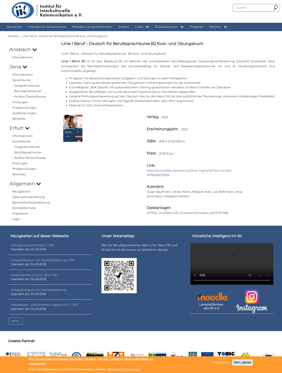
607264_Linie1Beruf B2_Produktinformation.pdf (180, 213)
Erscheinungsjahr (162, 129)
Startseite (13, 36)
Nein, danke (242, 362)
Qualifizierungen (24, 113)
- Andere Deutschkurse (29, 96)
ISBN (151, 141)
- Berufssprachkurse (26, 91)
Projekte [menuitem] (196, 27)
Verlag (152, 117)
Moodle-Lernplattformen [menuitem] (92, 27)
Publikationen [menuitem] (171, 27)
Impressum (20, 213)
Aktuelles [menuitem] (14, 27)
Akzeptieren (221, 362)
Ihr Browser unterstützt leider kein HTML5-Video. (231, 264)
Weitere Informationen (123, 369)
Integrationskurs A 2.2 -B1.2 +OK (34, 275)
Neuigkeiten (21, 191)
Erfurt (19, 128)
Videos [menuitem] (123, 27)
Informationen (22, 57)
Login (16, 219)
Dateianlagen (159, 208)
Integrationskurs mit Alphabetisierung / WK (43, 260)
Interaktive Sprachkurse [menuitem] (47, 27)
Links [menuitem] (143, 27)
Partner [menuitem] (219, 27)
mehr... (15, 321)
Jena (18, 67)
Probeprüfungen (24, 108)
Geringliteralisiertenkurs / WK (32, 245)
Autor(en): (155, 187)
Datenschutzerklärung (28, 197)
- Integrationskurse (26, 85)
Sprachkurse (21, 80)
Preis (151, 153)
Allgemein (25, 183)
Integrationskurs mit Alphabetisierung (39, 290)
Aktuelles (19, 118)
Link (150, 165)
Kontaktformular (24, 208)
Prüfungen (20, 102)
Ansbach (23, 49)
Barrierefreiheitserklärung (31, 202)
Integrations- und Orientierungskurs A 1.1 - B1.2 (44, 305)
